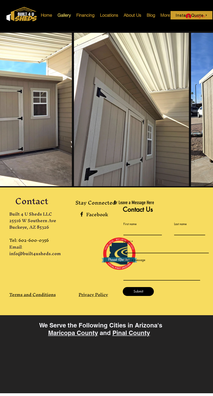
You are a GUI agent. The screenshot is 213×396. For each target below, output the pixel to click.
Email (126, 242)
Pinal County (131, 333)
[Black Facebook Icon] (82, 214)
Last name (180, 224)
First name (130, 224)
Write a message (134, 259)
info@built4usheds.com (35, 253)
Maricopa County (73, 333)
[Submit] (138, 291)
